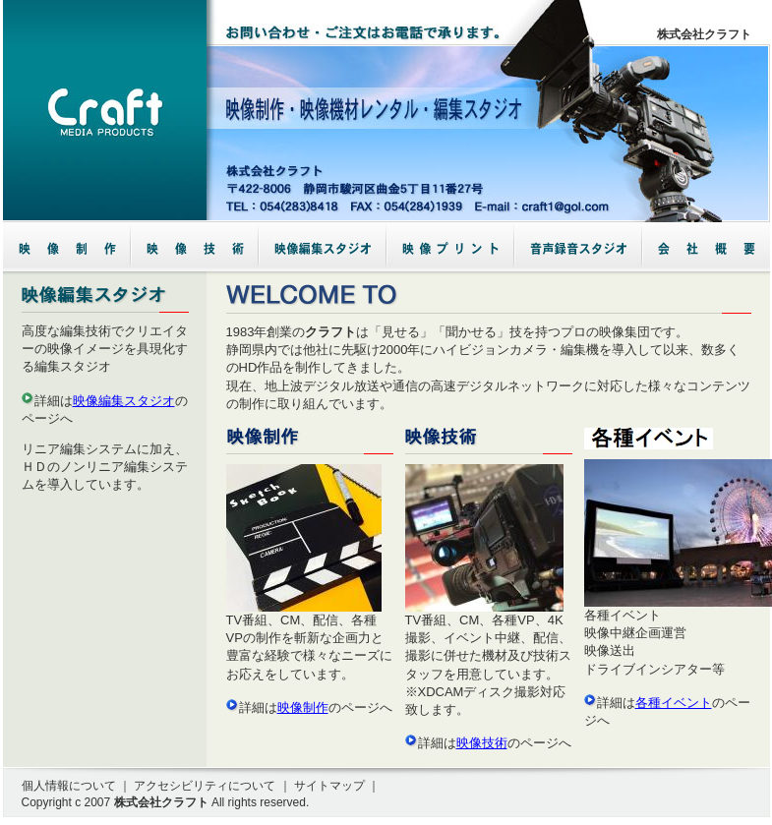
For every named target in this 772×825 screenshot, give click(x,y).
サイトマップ (329, 786)
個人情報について (69, 786)
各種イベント (673, 702)
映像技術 (481, 743)
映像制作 (302, 707)
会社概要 (706, 246)
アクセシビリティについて (204, 786)
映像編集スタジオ (124, 400)
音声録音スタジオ (578, 246)
